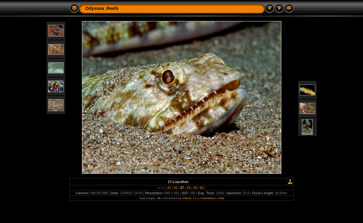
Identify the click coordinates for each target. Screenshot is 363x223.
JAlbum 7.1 (189, 198)
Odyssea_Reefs (102, 8)
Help (221, 198)
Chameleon (208, 198)
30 (201, 188)
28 (188, 188)
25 (169, 188)
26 (175, 188)
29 (195, 188)
